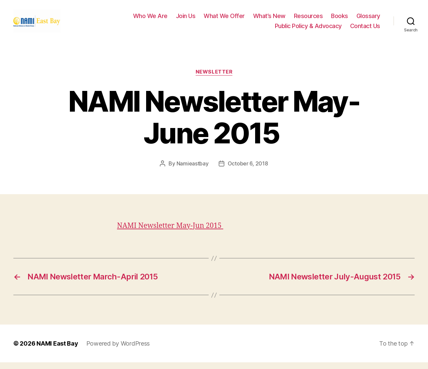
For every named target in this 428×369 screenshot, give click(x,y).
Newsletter (214, 79)
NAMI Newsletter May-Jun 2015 (170, 232)
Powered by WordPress (118, 350)
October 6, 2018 (248, 170)
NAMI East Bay (57, 350)
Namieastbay (193, 170)
